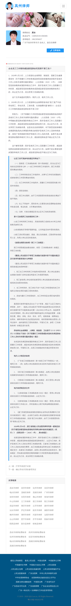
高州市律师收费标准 (37, 532)
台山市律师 (14, 519)
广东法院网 (33, 573)
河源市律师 (37, 515)
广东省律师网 (34, 586)
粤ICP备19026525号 (35, 600)
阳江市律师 (49, 501)
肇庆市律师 (25, 506)
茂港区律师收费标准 (18, 546)
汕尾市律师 (49, 515)
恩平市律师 (25, 519)
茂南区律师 (25, 492)
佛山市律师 (37, 497)
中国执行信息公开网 (37, 565)
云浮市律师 (37, 506)
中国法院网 (42, 561)
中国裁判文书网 (21, 565)
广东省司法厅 (50, 582)
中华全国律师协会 (22, 578)
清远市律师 (14, 506)
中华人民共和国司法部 (48, 573)
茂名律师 (27, 63)
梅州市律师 (14, 515)
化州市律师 (37, 488)
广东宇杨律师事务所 (31, 43)
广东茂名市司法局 (19, 586)
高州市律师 (25, 488)
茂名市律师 (14, 488)
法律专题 (31, 63)
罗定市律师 (25, 510)
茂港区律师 (37, 492)
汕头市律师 (14, 510)
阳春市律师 (49, 519)
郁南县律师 (37, 524)
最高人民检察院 (16, 561)
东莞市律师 (25, 497)
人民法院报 (51, 565)
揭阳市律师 (49, 510)
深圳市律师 (14, 497)
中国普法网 (38, 582)
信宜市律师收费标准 (37, 537)
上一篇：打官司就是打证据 (19, 466)
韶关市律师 (37, 510)
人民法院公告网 (17, 569)
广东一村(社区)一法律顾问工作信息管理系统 (36, 590)
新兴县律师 (25, 524)
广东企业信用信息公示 (50, 586)
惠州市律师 (49, 506)
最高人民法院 (30, 561)
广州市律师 (49, 492)
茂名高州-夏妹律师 (17, 63)
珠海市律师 (49, 497)
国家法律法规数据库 (23, 582)
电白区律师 (14, 492)
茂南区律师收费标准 (37, 541)
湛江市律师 (37, 501)
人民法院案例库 (20, 573)
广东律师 (23, 63)
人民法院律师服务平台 (51, 569)
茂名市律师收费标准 (18, 532)
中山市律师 (14, 501)
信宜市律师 (49, 488)
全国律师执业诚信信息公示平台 (43, 578)
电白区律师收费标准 (18, 541)
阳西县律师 (14, 524)
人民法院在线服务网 (33, 569)
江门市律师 (25, 501)
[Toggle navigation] (63, 6)
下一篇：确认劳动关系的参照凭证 (22, 469)
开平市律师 (37, 519)
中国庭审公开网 (55, 561)
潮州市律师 (25, 515)
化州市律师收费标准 (18, 537)
